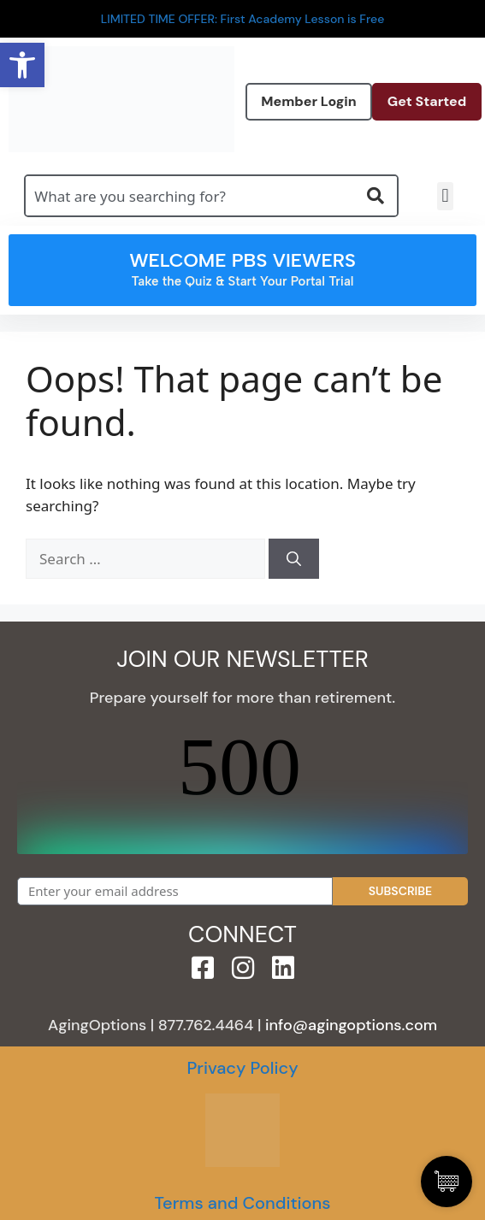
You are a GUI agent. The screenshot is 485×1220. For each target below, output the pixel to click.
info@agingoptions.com (351, 1025)
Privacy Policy (242, 1067)
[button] (445, 196)
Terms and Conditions (242, 1202)
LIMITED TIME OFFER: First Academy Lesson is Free (243, 19)
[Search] (294, 559)
